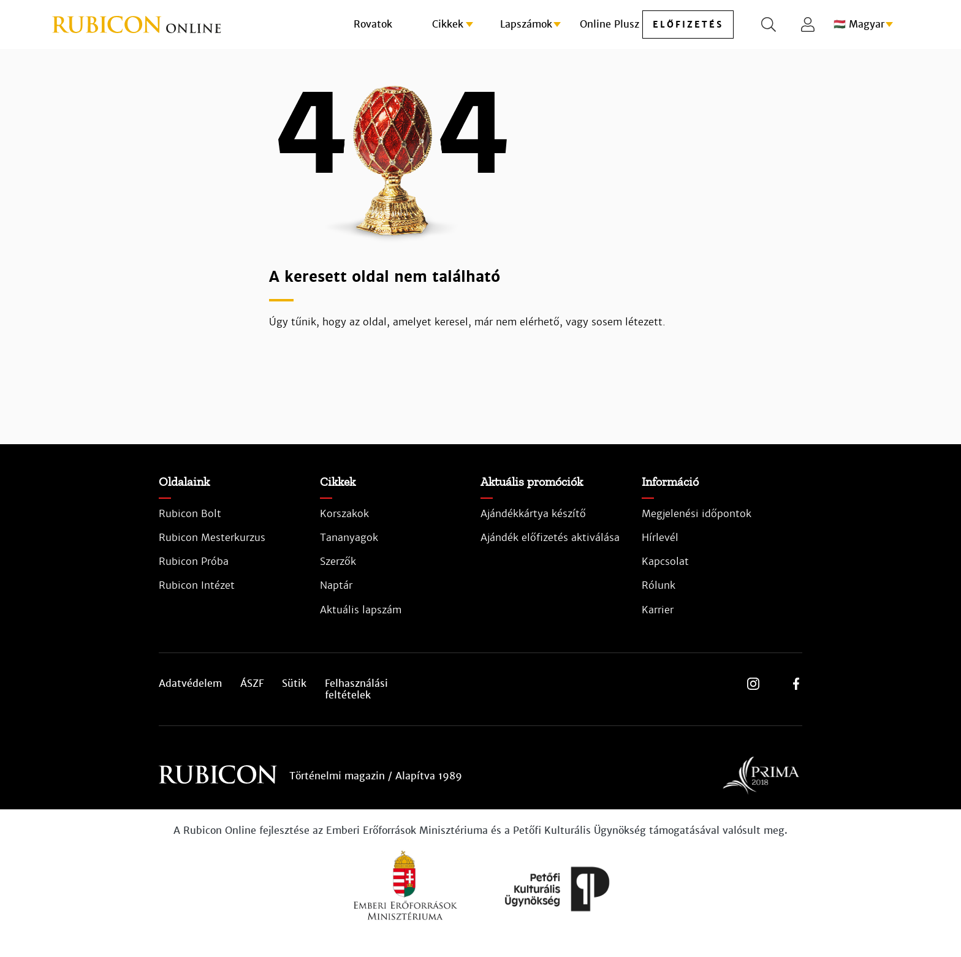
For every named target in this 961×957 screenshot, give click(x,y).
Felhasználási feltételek (356, 689)
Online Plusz (609, 24)
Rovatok (373, 24)
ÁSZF (252, 684)
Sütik (294, 684)
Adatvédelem (190, 684)
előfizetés (688, 24)
